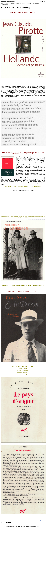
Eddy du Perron (36, 89)
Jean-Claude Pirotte (39, 87)
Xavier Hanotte (15, 95)
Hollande (13, 86)
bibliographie (31, 285)
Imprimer (43, 1)
